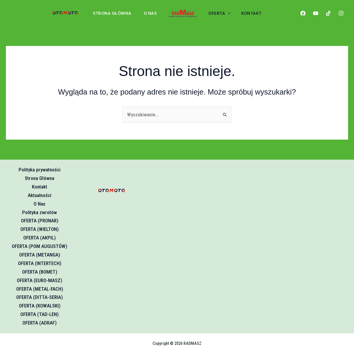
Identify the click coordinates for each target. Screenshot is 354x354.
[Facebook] (303, 13)
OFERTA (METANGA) (39, 255)
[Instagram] (341, 13)
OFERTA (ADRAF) (39, 323)
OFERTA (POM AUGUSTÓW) (39, 246)
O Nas (153, 13)
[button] (230, 13)
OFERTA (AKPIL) (39, 238)
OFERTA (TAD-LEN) (39, 314)
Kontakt (39, 187)
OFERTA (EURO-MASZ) (39, 280)
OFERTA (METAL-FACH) (39, 289)
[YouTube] (315, 13)
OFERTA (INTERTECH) (39, 263)
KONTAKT (251, 13)
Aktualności (39, 195)
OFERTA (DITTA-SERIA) (39, 297)
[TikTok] (328, 13)
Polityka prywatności (39, 170)
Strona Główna (114, 13)
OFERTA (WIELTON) (39, 229)
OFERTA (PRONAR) (39, 221)
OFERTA (222, 13)
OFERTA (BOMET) (39, 272)
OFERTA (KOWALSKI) (39, 306)
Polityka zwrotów (39, 212)
